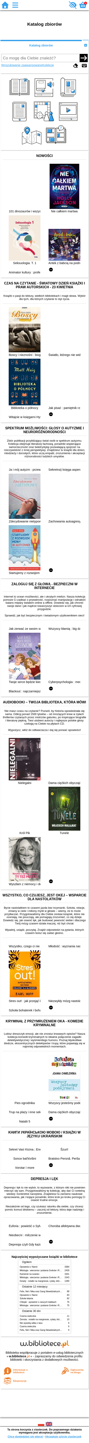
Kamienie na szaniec (29, 1274)
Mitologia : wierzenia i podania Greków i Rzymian (43, 1270)
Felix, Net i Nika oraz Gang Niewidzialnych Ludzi (43, 1291)
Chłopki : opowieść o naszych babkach (38, 1302)
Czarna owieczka (28, 1316)
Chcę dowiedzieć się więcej (25, 1436)
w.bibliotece (19, 1356)
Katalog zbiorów (41, 45)
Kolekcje (48, 65)
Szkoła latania (26, 1298)
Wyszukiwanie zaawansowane (21, 65)
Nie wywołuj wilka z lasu (31, 1323)
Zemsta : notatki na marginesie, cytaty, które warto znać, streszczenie (52, 1319)
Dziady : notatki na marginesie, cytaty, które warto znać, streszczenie (52, 1281)
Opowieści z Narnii (28, 1267)
